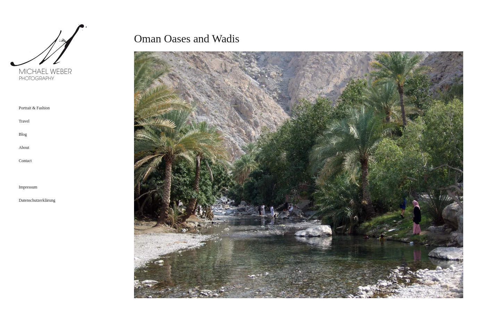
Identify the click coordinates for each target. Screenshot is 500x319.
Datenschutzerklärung (37, 200)
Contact (25, 160)
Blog (23, 134)
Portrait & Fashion (34, 108)
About (24, 147)
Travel (24, 121)
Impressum (28, 187)
